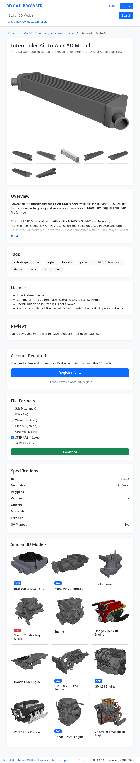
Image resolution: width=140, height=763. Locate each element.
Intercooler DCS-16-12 (29, 589)
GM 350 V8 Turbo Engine (66, 687)
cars (36, 21)
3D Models (26, 33)
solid (98, 262)
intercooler (114, 262)
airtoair (18, 269)
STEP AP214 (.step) (27, 438)
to (58, 269)
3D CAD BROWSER (25, 6)
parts (47, 269)
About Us (9, 760)
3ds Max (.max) (25, 408)
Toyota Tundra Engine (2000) (29, 637)
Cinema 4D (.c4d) (26, 432)
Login (113, 6)
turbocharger (21, 262)
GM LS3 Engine (105, 686)
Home (11, 33)
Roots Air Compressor (69, 589)
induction (67, 262)
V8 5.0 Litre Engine (27, 732)
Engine (59, 632)
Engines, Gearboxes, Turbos (56, 33)
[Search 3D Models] (63, 15)
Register (127, 6)
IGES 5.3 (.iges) (25, 443)
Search (126, 15)
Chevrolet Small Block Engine (110, 733)
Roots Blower (104, 584)
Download (70, 452)
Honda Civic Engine (27, 682)
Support (64, 760)
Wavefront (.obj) (26, 420)
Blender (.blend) (26, 426)
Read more (18, 236)
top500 (11, 21)
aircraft (45, 21)
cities (30, 21)
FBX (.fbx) (21, 414)
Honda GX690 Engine (68, 737)
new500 (21, 21)
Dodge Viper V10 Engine (106, 632)
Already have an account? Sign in (70, 382)
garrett (84, 262)
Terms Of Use (27, 760)
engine (50, 262)
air (37, 262)
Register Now (70, 372)
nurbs (33, 269)
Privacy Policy (47, 760)
